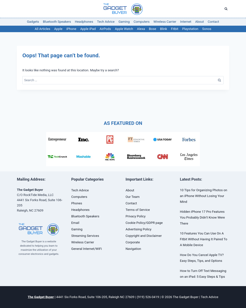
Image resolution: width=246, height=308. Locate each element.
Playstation (190, 29)
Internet (185, 22)
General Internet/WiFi (86, 249)
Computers (142, 22)
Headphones (84, 22)
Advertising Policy (138, 229)
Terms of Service (138, 210)
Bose (152, 29)
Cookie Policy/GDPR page (144, 223)
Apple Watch (124, 29)
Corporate (133, 242)
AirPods (105, 29)
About (199, 22)
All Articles (42, 29)
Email (75, 223)
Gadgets (33, 22)
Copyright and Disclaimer (144, 236)
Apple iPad (88, 29)
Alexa (141, 29)
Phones (76, 203)
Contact (213, 22)
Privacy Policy (136, 216)
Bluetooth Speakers (57, 22)
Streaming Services (85, 236)
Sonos (206, 29)
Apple (58, 29)
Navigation (133, 249)
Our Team (133, 197)
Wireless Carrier (164, 22)
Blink (163, 29)
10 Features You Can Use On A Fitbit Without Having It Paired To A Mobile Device (203, 239)
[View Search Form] (226, 9)
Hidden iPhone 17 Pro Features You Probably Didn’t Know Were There (202, 217)
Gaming (124, 22)
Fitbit (174, 29)
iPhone (71, 29)
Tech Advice (106, 22)
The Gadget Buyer (41, 297)
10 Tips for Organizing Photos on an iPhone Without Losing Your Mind (203, 196)
